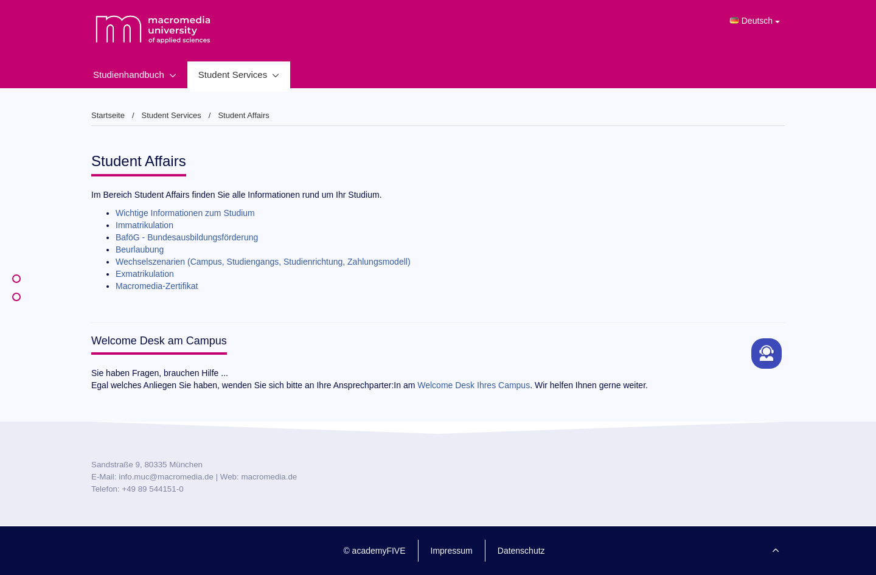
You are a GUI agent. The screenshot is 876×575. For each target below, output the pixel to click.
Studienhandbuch (128, 74)
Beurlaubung (140, 249)
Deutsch (754, 21)
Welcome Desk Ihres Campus (473, 385)
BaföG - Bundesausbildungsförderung (187, 237)
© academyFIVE (374, 551)
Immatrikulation (144, 225)
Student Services (232, 74)
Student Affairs (243, 115)
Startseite (108, 115)
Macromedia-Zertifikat (157, 286)
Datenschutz (521, 551)
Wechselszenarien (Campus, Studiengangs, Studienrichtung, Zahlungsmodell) (263, 262)
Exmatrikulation (145, 274)
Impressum (452, 551)
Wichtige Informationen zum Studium (185, 213)
